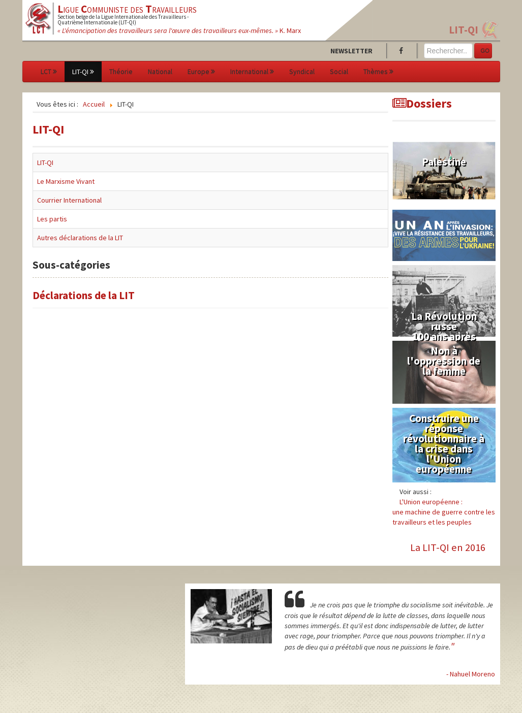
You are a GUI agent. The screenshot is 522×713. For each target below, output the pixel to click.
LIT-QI (463, 30)
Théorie (121, 71)
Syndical (302, 71)
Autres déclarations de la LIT (80, 237)
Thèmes (378, 71)
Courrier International (69, 200)
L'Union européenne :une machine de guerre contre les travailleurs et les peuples (443, 512)
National (160, 71)
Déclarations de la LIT (84, 295)
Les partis (52, 218)
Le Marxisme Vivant (66, 181)
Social (339, 71)
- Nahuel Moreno (470, 673)
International (252, 71)
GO (485, 51)
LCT (49, 71)
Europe (201, 71)
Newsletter (351, 50)
